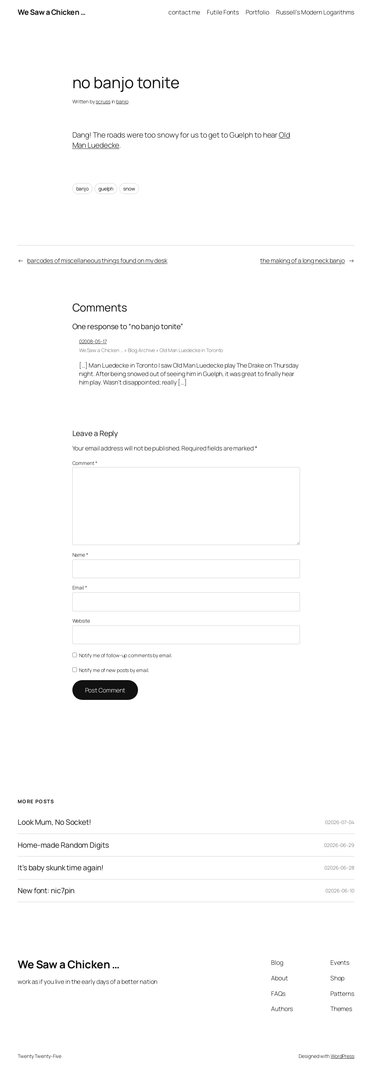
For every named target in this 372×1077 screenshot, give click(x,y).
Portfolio (257, 12)
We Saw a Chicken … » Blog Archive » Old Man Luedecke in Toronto (151, 350)
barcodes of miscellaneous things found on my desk (97, 260)
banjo (122, 101)
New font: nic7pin (46, 891)
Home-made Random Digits (63, 845)
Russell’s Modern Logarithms (315, 12)
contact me (184, 12)
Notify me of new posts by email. (114, 670)
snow (129, 188)
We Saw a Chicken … (51, 12)
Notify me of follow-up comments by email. (125, 655)
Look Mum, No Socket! (54, 822)
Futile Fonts (223, 12)
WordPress (342, 1056)
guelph (105, 188)
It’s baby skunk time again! (61, 868)
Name (80, 554)
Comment (84, 463)
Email (79, 587)
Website (81, 620)
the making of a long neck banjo (302, 260)
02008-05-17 (93, 341)
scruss (103, 101)
